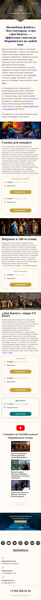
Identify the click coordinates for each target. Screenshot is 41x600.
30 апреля (32, 75)
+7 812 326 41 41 (20, 590)
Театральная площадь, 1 (10, 563)
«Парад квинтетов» (31, 106)
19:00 (10, 353)
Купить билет (20, 192)
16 (25, 75)
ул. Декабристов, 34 (9, 573)
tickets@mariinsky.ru (20, 595)
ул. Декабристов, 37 (9, 583)
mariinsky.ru (20, 550)
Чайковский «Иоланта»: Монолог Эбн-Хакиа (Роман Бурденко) (20, 494)
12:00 (5, 353)
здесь (4, 83)
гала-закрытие (9, 109)
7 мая (13, 78)
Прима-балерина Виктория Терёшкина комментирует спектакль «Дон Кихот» (20, 475)
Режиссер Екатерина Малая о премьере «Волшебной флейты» (19, 455)
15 (22, 75)
